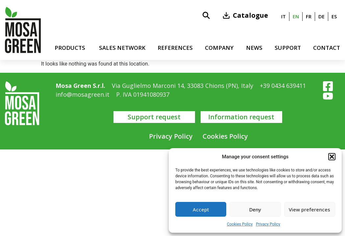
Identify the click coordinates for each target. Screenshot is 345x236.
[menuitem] (283, 16)
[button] (332, 156)
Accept (201, 209)
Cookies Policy (240, 224)
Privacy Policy (268, 224)
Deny (255, 209)
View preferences (309, 209)
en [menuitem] (296, 16)
